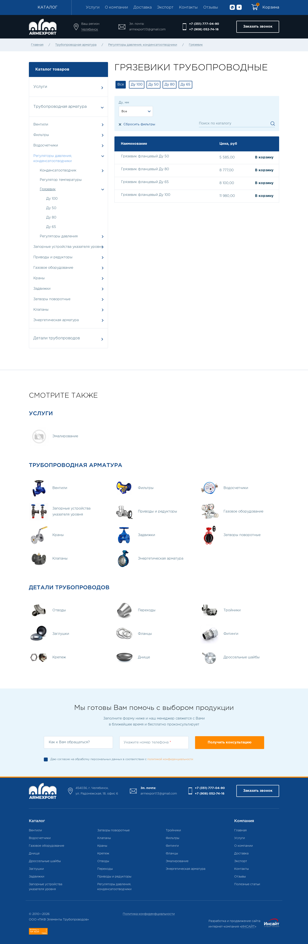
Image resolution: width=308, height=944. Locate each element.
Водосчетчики (68, 145)
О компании (116, 7)
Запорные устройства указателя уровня (68, 246)
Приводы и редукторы (68, 257)
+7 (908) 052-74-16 (204, 29)
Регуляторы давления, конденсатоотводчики (142, 45)
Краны (68, 278)
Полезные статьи (247, 884)
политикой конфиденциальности (170, 759)
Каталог (48, 7)
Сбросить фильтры (139, 124)
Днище (34, 853)
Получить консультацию (230, 742)
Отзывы (210, 7)
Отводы (103, 861)
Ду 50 (51, 208)
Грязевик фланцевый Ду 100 (145, 194)
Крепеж (103, 853)
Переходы (105, 869)
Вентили (68, 124)
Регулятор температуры (61, 180)
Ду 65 (51, 227)
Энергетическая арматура (68, 320)
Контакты (188, 7)
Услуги (92, 7)
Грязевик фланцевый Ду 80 (145, 169)
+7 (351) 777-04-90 (204, 24)
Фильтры (68, 135)
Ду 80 (51, 217)
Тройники (173, 830)
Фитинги (172, 846)
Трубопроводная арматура (75, 45)
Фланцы (172, 853)
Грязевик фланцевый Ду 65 (145, 182)
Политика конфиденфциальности (149, 914)
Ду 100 (52, 198)
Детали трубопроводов (68, 339)
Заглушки (36, 869)
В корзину (264, 157)
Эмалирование (177, 861)
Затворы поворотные (68, 299)
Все (120, 84)
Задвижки (68, 288)
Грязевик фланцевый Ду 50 (145, 156)
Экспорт (165, 7)
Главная (37, 45)
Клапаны (68, 309)
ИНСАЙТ (248, 926)
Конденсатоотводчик (58, 170)
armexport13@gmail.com (147, 29)
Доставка (142, 7)
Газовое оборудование (68, 267)
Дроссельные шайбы (45, 861)
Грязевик (196, 45)
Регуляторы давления (59, 236)
